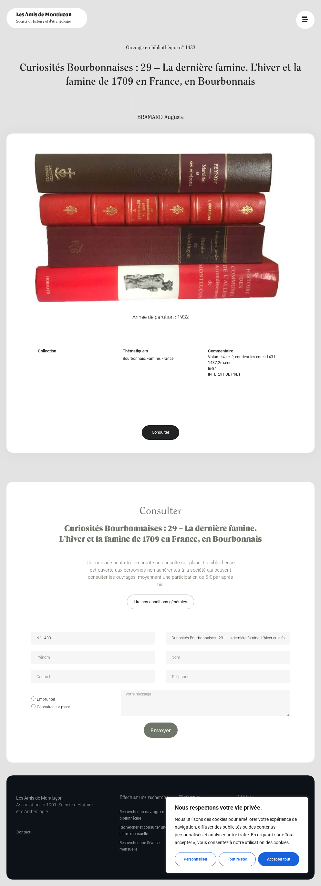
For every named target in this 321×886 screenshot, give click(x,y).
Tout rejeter (237, 859)
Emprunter (46, 699)
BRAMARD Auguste (160, 118)
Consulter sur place (53, 707)
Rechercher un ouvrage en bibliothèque (141, 815)
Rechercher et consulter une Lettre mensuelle (143, 830)
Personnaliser (195, 859)
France (167, 358)
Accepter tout (279, 859)
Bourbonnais (134, 358)
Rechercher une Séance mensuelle (139, 846)
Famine (153, 358)
